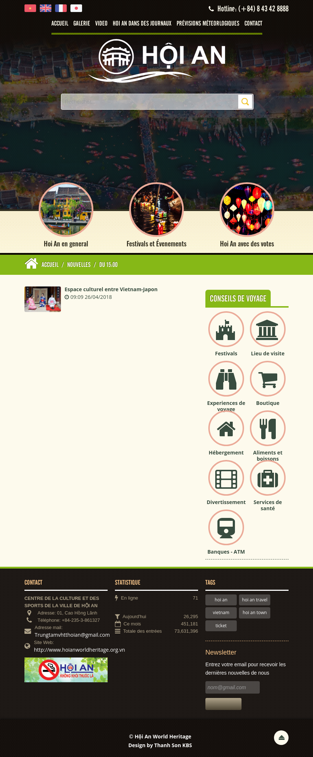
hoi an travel (254, 600)
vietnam (221, 612)
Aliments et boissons (267, 455)
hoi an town (255, 612)
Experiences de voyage (226, 406)
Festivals (226, 353)
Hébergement (226, 452)
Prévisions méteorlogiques (208, 24)
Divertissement (226, 502)
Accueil (59, 24)
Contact (253, 24)
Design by (160, 745)
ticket (221, 626)
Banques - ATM (226, 551)
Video (101, 24)
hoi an (221, 600)
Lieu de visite (268, 353)
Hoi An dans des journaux (142, 24)
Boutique (267, 402)
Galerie (81, 24)
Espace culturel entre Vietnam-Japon (111, 289)
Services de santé (268, 505)
